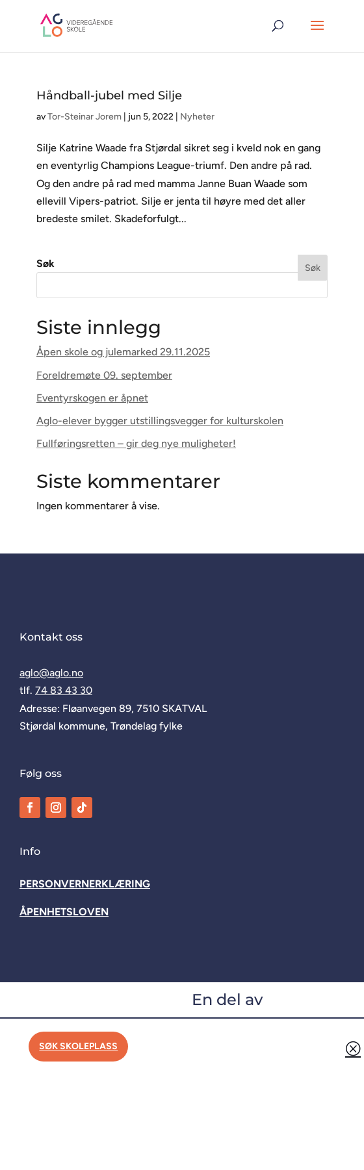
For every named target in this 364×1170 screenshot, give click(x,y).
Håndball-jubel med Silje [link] (109, 95)
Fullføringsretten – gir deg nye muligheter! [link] (136, 443)
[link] (76, 25)
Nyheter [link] (197, 116)
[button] (317, 34)
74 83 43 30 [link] (63, 690)
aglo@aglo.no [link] (51, 673)
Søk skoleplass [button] (78, 1046)
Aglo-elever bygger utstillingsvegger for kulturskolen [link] (159, 420)
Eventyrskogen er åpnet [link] (92, 398)
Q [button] (353, 1048)
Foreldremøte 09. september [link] (104, 375)
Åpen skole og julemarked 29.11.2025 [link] (123, 352)
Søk (45, 263)
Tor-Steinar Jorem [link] (84, 116)
